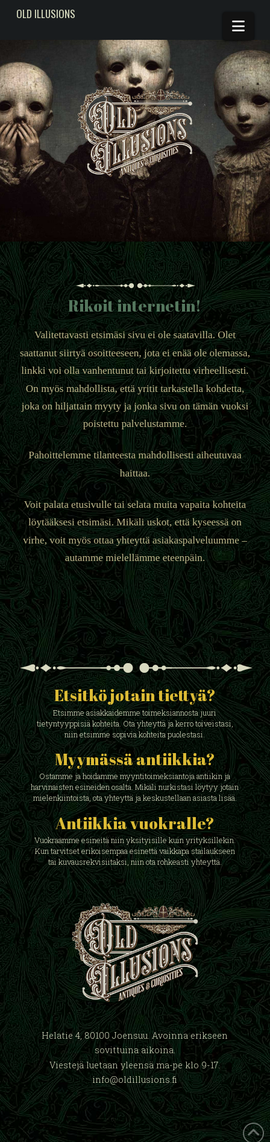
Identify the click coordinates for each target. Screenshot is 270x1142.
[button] (238, 26)
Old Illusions (45, 13)
